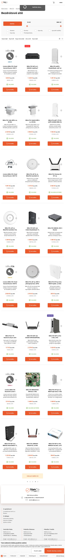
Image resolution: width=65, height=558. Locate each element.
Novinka (26, 30)
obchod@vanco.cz (34, 500)
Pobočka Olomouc (29, 529)
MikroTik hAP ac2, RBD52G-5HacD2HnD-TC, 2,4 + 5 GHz (10, 445)
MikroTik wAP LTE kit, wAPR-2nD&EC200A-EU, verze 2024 (55, 122)
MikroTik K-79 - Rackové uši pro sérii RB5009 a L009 (10, 337)
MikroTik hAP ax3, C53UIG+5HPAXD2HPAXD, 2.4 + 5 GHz (32, 337)
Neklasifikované (43, 556)
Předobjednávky (28, 33)
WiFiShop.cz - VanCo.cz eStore (7, 2)
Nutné (4, 556)
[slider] (27, 26)
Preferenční (13, 556)
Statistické (22, 556)
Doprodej (12, 33)
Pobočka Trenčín (49, 529)
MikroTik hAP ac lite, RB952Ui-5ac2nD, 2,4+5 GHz (55, 445)
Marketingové (32, 556)
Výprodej (40, 30)
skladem (12, 30)
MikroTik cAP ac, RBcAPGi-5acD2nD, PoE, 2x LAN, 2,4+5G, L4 (10, 229)
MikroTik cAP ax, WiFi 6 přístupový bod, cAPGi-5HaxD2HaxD (32, 283)
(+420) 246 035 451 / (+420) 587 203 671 (34, 497)
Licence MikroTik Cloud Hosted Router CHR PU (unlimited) (10, 283)
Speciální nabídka (56, 30)
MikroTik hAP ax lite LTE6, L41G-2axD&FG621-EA (55, 337)
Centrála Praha (7, 529)
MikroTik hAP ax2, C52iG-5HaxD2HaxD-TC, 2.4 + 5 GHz (32, 229)
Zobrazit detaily (60, 556)
